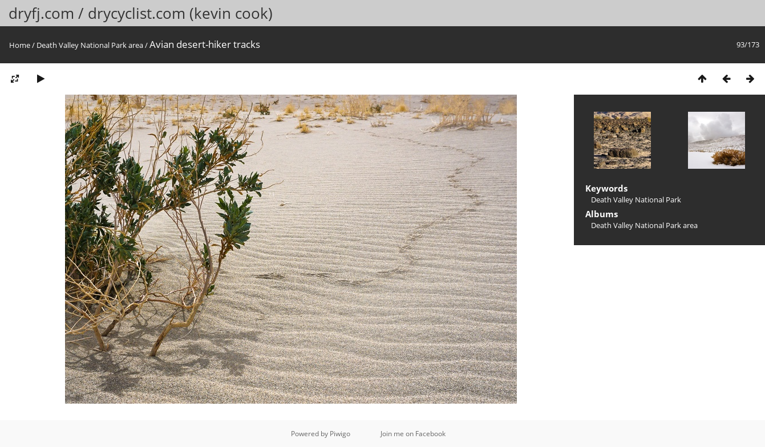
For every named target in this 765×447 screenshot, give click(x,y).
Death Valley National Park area (90, 45)
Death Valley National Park (636, 199)
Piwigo (340, 433)
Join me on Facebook (413, 433)
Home (19, 45)
